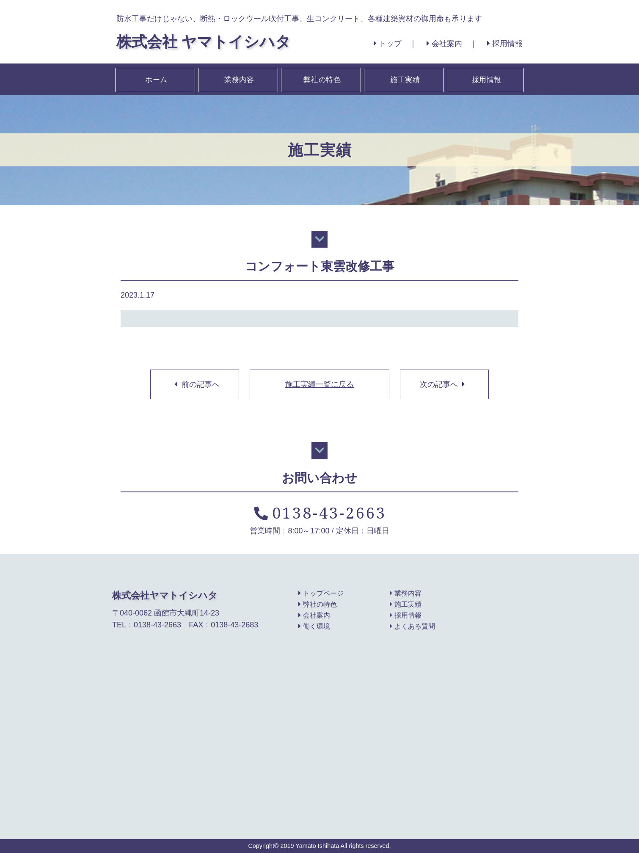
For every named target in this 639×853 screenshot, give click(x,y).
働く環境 (314, 626)
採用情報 (505, 43)
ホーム (155, 79)
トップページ (321, 593)
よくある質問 (412, 626)
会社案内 (444, 43)
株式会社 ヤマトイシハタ (203, 41)
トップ (388, 43)
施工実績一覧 (319, 384)
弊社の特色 (322, 79)
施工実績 (404, 79)
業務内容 (238, 79)
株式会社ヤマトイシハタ (165, 595)
